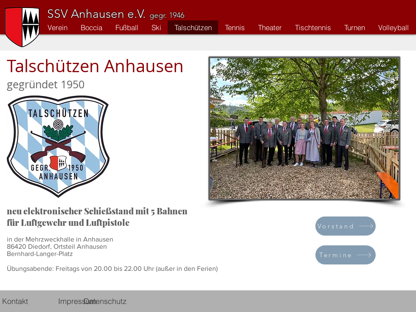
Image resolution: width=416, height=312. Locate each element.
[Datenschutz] (105, 300)
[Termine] (345, 254)
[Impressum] (77, 300)
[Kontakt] (15, 300)
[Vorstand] (345, 226)
